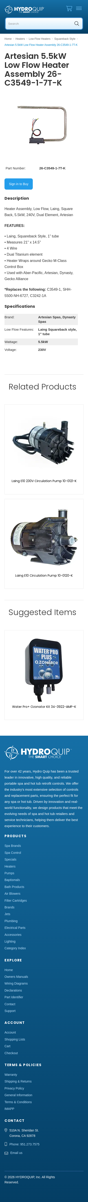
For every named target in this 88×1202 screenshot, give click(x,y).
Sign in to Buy (18, 184)
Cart (7, 1046)
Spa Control (12, 852)
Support (9, 1011)
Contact (9, 1004)
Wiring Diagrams (16, 983)
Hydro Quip (24, 9)
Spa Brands (12, 846)
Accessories (12, 934)
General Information (18, 1095)
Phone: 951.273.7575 (24, 1144)
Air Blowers (12, 893)
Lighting (9, 941)
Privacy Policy (14, 1088)
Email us (16, 1153)
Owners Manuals (16, 976)
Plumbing (11, 921)
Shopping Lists (14, 1039)
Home (8, 970)
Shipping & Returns (18, 1081)
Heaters (9, 866)
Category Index (15, 948)
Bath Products (14, 887)
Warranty (10, 1074)
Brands (9, 907)
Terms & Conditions (18, 1102)
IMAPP (9, 1109)
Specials (10, 859)
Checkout (11, 1053)
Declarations (13, 990)
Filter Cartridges (15, 900)
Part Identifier (13, 997)
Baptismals (12, 880)
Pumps (9, 873)
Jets (7, 914)
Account (10, 1032)
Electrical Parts (14, 928)
